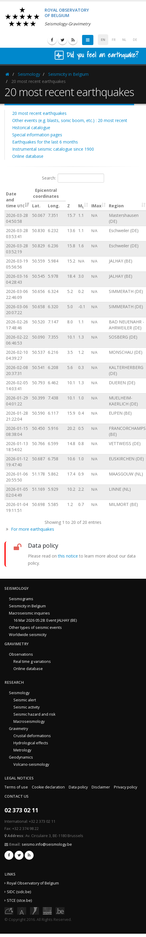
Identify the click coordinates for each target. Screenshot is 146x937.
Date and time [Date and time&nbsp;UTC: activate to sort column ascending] (15, 200)
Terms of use (16, 787)
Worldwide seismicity (27, 634)
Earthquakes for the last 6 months (45, 142)
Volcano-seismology (31, 764)
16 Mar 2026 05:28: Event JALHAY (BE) (45, 620)
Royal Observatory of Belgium (33, 883)
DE (135, 40)
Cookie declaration (48, 787)
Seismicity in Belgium (68, 74)
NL (124, 40)
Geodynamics (21, 757)
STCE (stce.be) (19, 900)
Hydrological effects (30, 742)
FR (114, 40)
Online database (27, 156)
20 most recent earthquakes (39, 113)
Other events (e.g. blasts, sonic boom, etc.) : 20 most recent (69, 120)
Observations (21, 654)
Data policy (78, 787)
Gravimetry (18, 728)
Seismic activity (26, 707)
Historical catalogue (31, 127)
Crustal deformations (32, 735)
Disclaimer (101, 787)
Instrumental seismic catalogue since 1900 (53, 149)
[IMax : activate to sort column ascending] (98, 198)
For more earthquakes (32, 529)
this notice (68, 556)
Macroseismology (29, 721)
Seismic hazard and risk (34, 714)
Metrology (22, 750)
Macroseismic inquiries (29, 613)
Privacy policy (125, 787)
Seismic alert (24, 700)
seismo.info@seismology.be (47, 844)
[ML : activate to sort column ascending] (83, 198)
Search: (73, 178)
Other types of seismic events (35, 627)
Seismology (29, 74)
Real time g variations (32, 661)
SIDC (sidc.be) (19, 891)
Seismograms (21, 598)
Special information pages (37, 135)
